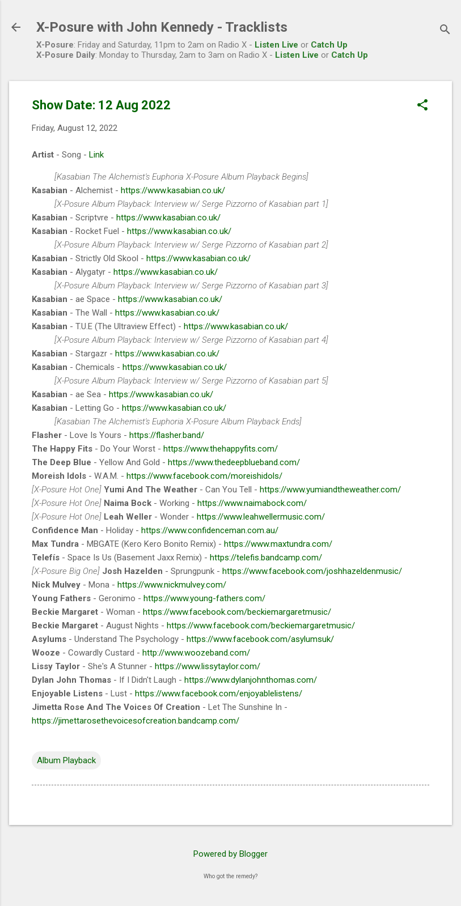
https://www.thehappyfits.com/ (220, 449)
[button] (422, 106)
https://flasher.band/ (166, 435)
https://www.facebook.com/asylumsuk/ (260, 639)
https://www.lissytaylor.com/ (207, 666)
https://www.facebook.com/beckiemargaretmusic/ (237, 612)
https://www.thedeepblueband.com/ (234, 462)
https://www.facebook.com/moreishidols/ (204, 476)
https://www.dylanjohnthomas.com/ (250, 680)
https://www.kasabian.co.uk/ (173, 190)
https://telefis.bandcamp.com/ (266, 557)
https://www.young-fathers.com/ (204, 598)
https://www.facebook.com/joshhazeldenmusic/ (312, 571)
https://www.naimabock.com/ (252, 503)
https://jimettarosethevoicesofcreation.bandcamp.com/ (135, 721)
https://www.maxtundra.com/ (278, 544)
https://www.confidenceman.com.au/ (209, 530)
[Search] (445, 31)
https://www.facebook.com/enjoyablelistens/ (218, 693)
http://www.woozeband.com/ (196, 653)
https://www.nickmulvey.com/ (171, 585)
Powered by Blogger (230, 854)
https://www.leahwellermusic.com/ (261, 517)
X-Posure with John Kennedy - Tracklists (161, 27)
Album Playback (66, 760)
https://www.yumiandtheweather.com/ (330, 489)
